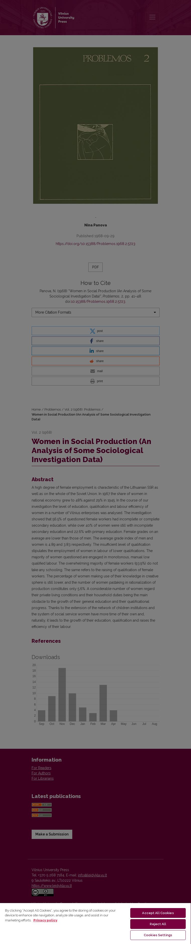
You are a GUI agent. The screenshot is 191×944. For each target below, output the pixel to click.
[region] (95, 923)
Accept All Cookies (158, 913)
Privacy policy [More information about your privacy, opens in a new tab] (45, 920)
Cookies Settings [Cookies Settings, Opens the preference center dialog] (158, 935)
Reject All (158, 924)
